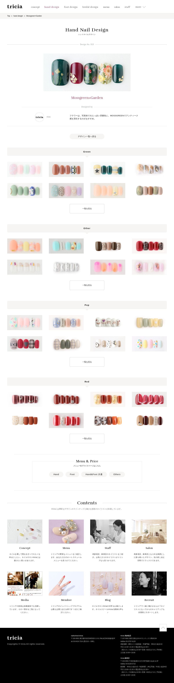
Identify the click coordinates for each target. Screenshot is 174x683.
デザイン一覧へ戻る (87, 136)
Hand (56, 474)
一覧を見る (87, 208)
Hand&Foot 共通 (94, 474)
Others (116, 474)
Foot (72, 474)
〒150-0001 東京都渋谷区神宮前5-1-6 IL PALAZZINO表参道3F (93, 639)
